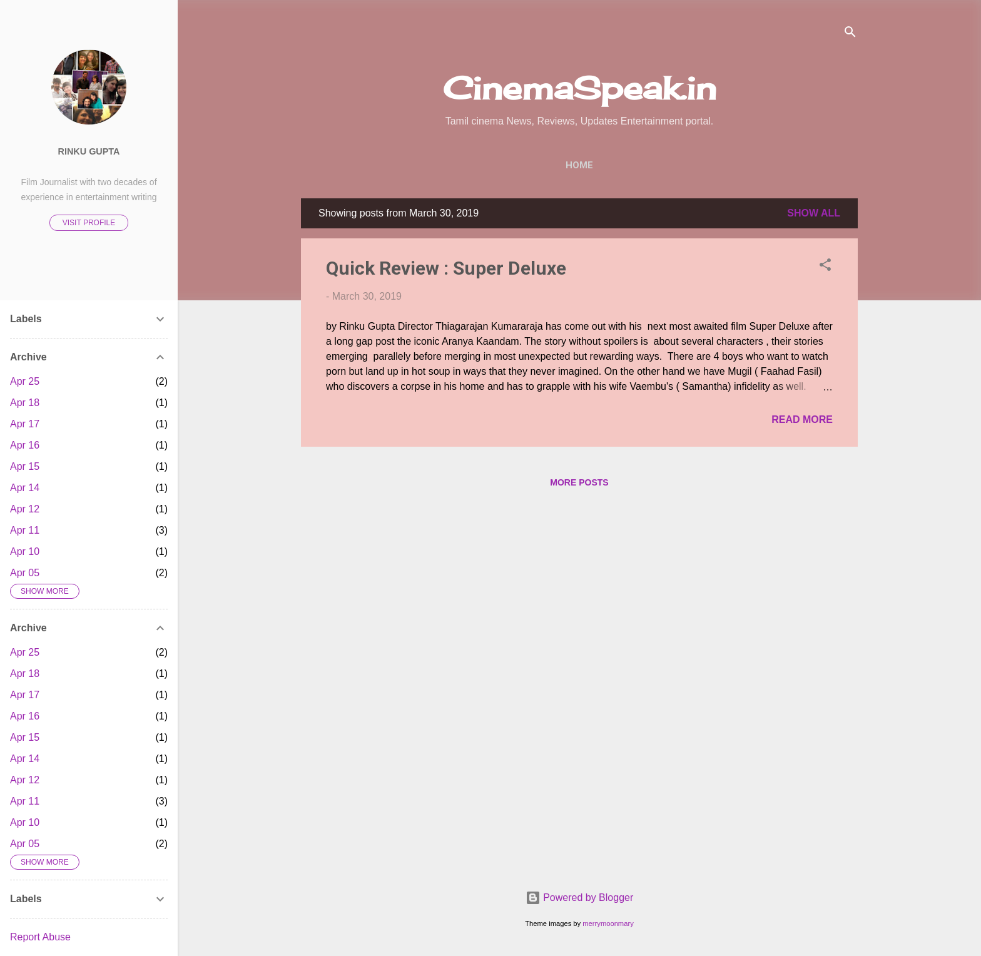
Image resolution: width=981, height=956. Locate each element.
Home (579, 165)
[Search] (850, 34)
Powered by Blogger (580, 897)
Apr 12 (24, 509)
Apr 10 (24, 551)
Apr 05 (24, 572)
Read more (802, 419)
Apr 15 (24, 466)
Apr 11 (24, 530)
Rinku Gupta (89, 151)
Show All (813, 213)
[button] (825, 267)
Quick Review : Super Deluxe (446, 268)
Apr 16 (24, 445)
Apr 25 (24, 381)
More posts (579, 482)
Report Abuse (40, 937)
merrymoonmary (607, 923)
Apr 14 (24, 487)
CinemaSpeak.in (579, 88)
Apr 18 (24, 402)
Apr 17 (24, 424)
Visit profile (89, 222)
